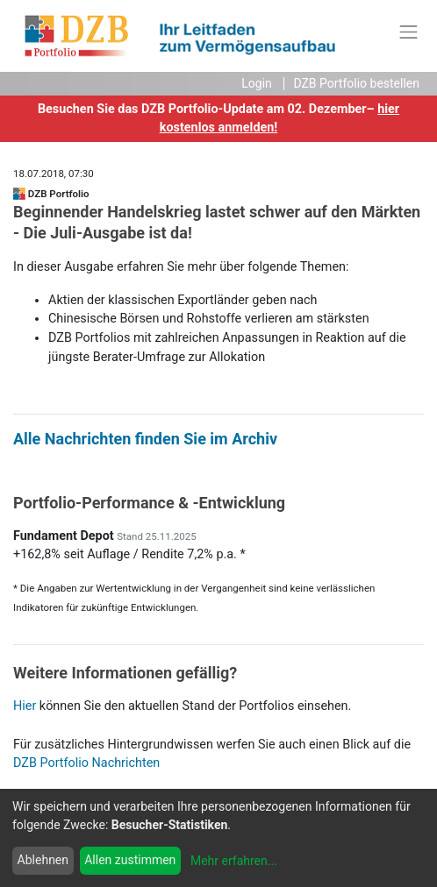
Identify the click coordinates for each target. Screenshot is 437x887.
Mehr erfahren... (233, 861)
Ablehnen (43, 860)
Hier (24, 706)
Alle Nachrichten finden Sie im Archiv (145, 438)
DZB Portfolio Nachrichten (86, 763)
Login (256, 83)
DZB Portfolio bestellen (356, 83)
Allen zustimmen (130, 860)
